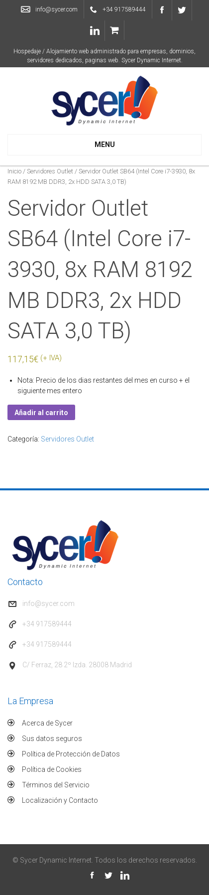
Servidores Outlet (50, 171)
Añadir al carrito (41, 413)
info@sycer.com (56, 9)
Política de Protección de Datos (71, 754)
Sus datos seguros (52, 739)
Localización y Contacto (60, 800)
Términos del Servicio (56, 785)
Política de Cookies (52, 769)
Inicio (14, 171)
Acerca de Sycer (47, 723)
